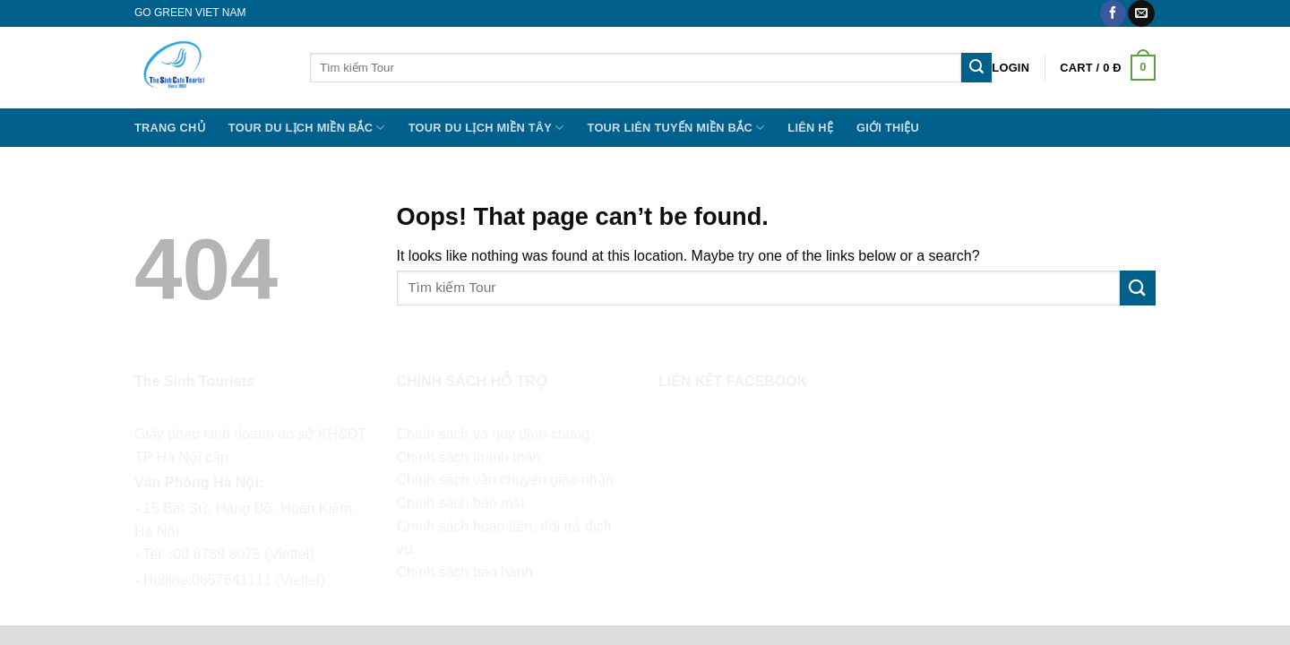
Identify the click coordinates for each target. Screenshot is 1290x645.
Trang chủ (169, 127)
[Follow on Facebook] (1113, 13)
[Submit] (976, 68)
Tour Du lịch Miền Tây (486, 127)
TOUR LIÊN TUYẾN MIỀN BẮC (676, 127)
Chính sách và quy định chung (493, 434)
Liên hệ (810, 127)
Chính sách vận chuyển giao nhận (505, 479)
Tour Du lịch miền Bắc (306, 127)
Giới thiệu (887, 127)
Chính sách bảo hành (465, 572)
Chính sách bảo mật (461, 503)
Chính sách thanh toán (469, 457)
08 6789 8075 (217, 554)
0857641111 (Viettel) (258, 580)
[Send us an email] (1141, 13)
